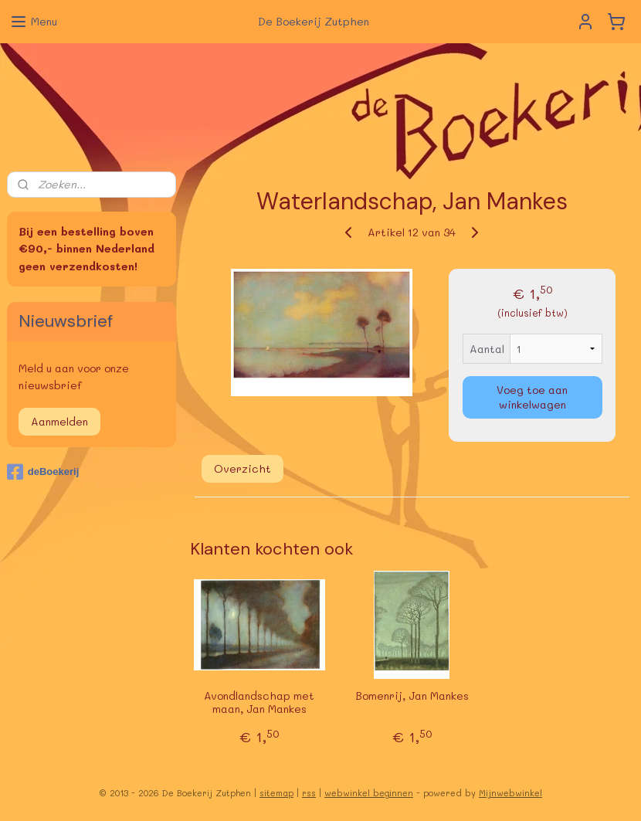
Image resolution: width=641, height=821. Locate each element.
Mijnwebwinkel (510, 793)
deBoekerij (43, 472)
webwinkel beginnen (368, 793)
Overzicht (242, 468)
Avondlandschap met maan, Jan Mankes (259, 703)
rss (309, 793)
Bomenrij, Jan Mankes (412, 696)
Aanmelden (59, 421)
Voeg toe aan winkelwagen (532, 397)
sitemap (276, 793)
